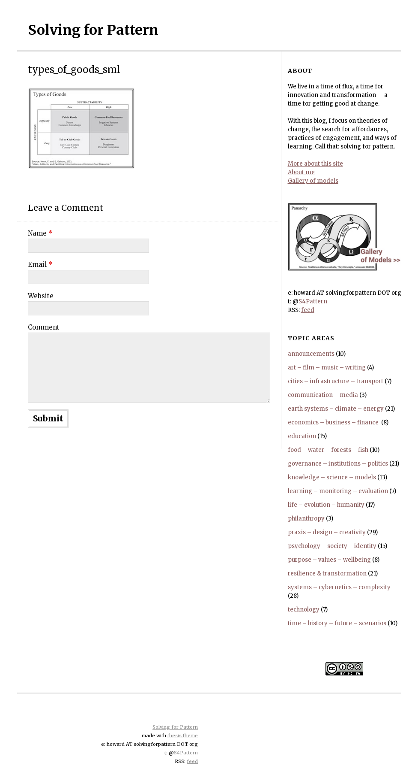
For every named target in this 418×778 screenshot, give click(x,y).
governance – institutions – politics (338, 463)
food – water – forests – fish (328, 450)
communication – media (323, 395)
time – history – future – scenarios (337, 623)
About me (301, 172)
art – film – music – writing (327, 367)
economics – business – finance (334, 422)
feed (307, 310)
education (302, 436)
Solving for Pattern (93, 30)
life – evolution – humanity (326, 505)
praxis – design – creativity (327, 532)
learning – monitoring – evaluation (338, 491)
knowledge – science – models (332, 477)
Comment (44, 327)
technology (303, 609)
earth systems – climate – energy (336, 408)
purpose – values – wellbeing (329, 559)
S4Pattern (313, 301)
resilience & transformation (327, 573)
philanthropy (306, 518)
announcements (311, 353)
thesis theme (182, 736)
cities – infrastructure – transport (335, 381)
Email (40, 264)
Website (41, 296)
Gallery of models (313, 181)
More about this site (315, 163)
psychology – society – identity (332, 546)
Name (40, 233)
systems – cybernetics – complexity (339, 587)
